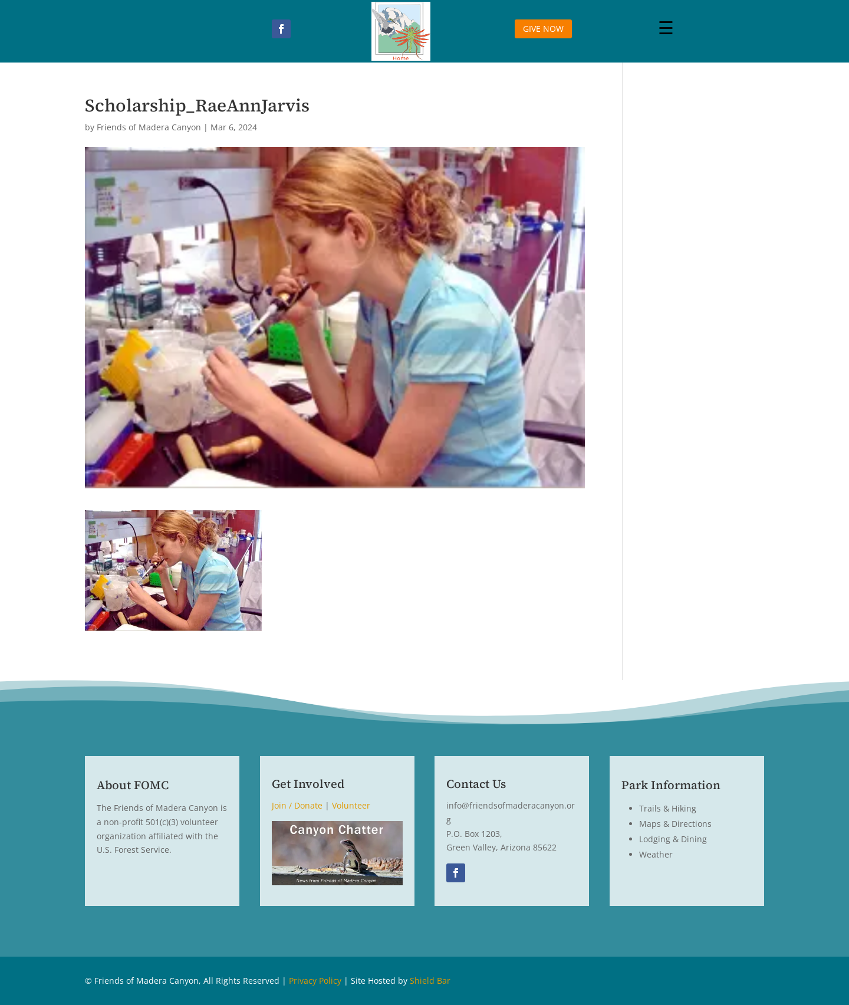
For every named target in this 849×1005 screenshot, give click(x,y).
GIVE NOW (543, 28)
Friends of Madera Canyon (149, 127)
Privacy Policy (315, 980)
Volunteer (351, 805)
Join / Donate (297, 805)
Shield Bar (430, 980)
